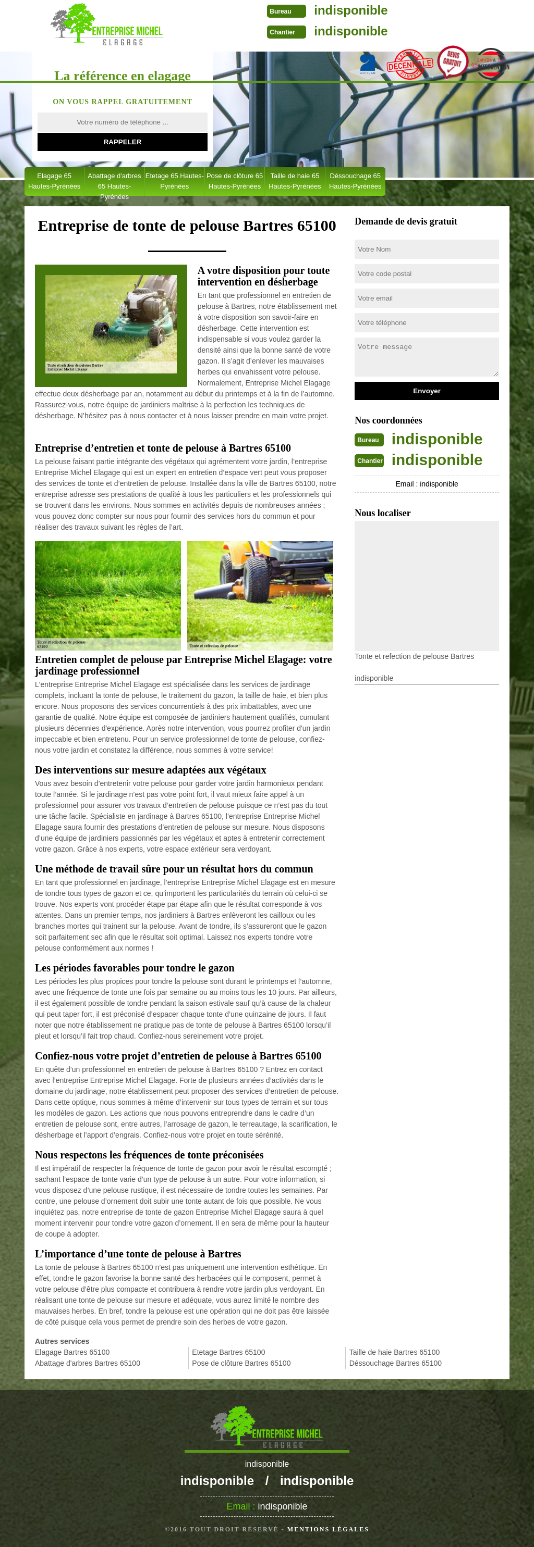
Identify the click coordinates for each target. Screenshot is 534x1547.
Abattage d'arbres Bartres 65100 (87, 1363)
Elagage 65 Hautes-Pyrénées (54, 181)
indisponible (346, 10)
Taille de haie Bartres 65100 (394, 1352)
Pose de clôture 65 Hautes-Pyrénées (235, 181)
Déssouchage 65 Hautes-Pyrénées (355, 181)
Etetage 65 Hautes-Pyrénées (174, 181)
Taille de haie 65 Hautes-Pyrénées (295, 181)
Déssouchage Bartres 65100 (395, 1363)
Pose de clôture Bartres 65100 (241, 1363)
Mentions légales (328, 1529)
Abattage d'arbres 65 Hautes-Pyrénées (114, 184)
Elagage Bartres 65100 (72, 1352)
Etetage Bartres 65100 (228, 1352)
